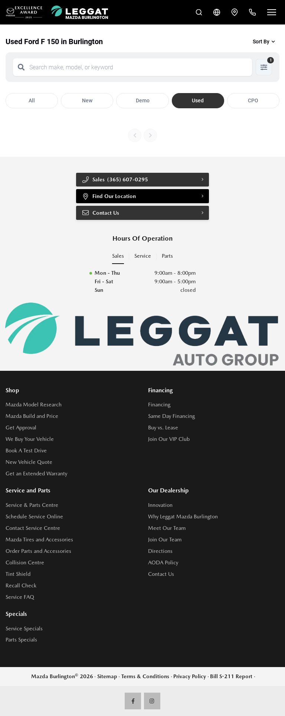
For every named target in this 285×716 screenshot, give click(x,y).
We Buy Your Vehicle (30, 439)
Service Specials (24, 628)
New (87, 100)
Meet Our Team (167, 528)
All (32, 100)
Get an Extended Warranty (36, 473)
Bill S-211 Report (231, 676)
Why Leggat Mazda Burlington (183, 516)
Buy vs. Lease (163, 427)
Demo (143, 100)
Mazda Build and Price (32, 416)
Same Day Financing (171, 416)
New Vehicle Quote (29, 462)
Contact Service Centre (33, 528)
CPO (253, 100)
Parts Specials (21, 639)
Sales (118, 256)
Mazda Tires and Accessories (39, 539)
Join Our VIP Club (169, 439)
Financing (159, 404)
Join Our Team (164, 539)
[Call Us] (252, 12)
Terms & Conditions (145, 676)
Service (142, 256)
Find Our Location (109, 196)
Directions (160, 551)
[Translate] (216, 12)
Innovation (160, 505)
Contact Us (100, 212)
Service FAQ (20, 597)
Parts (167, 256)
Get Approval (21, 427)
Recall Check (21, 585)
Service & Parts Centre (32, 505)
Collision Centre (25, 562)
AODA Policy (163, 562)
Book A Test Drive (26, 450)
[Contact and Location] (234, 12)
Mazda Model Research (34, 404)
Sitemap (107, 676)
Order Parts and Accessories (38, 551)
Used (198, 100)
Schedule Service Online (34, 516)
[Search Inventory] (198, 12)
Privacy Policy (189, 676)
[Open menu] (271, 12)
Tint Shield (18, 574)
